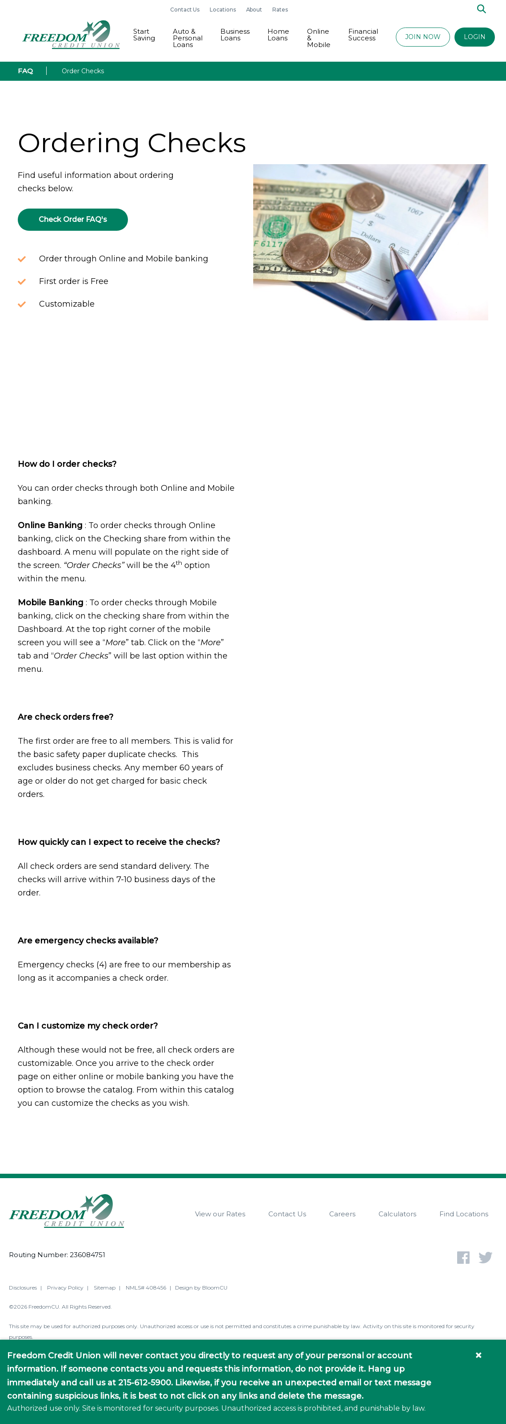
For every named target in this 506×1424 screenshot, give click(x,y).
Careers (342, 1214)
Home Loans (278, 34)
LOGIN (475, 37)
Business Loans (235, 34)
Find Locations (463, 1214)
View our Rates (220, 1214)
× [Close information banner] (478, 1355)
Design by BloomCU (201, 1289)
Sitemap (105, 1289)
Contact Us (185, 9)
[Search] (481, 9)
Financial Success (363, 34)
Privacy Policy (65, 1289)
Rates (280, 9)
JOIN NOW (423, 37)
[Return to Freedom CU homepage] (71, 35)
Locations (223, 9)
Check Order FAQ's (73, 219)
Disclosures (23, 1289)
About (255, 9)
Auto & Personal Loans (188, 38)
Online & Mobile (319, 38)
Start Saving (144, 34)
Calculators (397, 1214)
